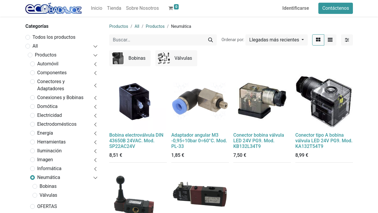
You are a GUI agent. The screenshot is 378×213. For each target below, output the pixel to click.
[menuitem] (97, 8)
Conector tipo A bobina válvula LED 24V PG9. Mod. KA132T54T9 (324, 140)
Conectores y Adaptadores (51, 85)
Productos (45, 55)
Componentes (52, 72)
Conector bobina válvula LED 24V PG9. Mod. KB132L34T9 (258, 140)
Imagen (45, 159)
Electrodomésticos (56, 124)
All (35, 46)
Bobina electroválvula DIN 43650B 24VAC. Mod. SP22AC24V (136, 140)
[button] (276, 40)
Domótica (47, 106)
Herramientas (51, 142)
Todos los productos (54, 37)
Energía (45, 133)
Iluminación (49, 151)
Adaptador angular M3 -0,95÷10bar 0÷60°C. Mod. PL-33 (199, 140)
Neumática (48, 177)
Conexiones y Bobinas (60, 97)
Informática (49, 168)
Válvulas (48, 195)
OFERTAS (47, 206)
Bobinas (48, 186)
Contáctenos (335, 8)
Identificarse (295, 8)
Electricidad (49, 115)
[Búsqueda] (210, 40)
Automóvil (47, 64)
